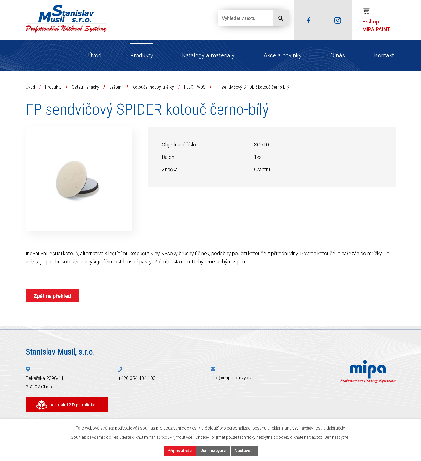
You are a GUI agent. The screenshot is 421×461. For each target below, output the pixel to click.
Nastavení (244, 450)
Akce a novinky (283, 55)
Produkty (141, 55)
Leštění (115, 87)
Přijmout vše (180, 450)
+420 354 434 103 (136, 378)
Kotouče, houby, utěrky (153, 87)
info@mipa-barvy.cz (231, 377)
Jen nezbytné (213, 450)
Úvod (94, 55)
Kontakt (384, 55)
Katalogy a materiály (208, 55)
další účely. (336, 428)
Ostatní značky (85, 87)
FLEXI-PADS (194, 87)
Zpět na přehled (52, 296)
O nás (338, 55)
